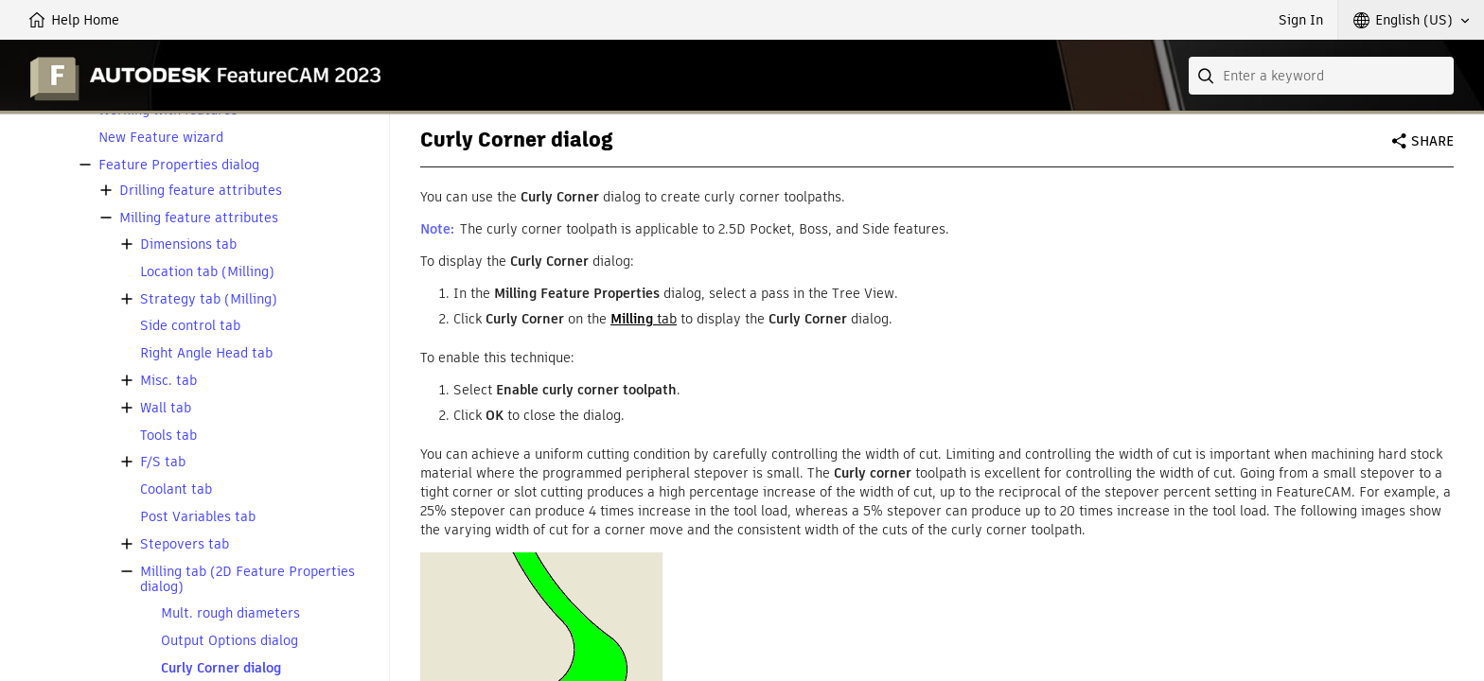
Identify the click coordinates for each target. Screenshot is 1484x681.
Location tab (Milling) (207, 272)
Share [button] (1432, 140)
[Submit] (1208, 76)
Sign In (1301, 19)
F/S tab (163, 462)
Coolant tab (176, 489)
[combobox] (1321, 76)
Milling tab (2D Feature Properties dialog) (247, 580)
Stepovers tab (184, 544)
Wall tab (165, 408)
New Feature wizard (160, 138)
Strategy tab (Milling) (208, 299)
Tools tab (168, 436)
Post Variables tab (198, 517)
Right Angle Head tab (206, 353)
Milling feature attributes (198, 218)
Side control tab (190, 326)
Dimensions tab (188, 244)
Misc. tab (168, 381)
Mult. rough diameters (230, 613)
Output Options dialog (229, 641)
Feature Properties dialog (178, 165)
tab (643, 318)
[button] (1411, 20)
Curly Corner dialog (221, 668)
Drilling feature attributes (200, 191)
